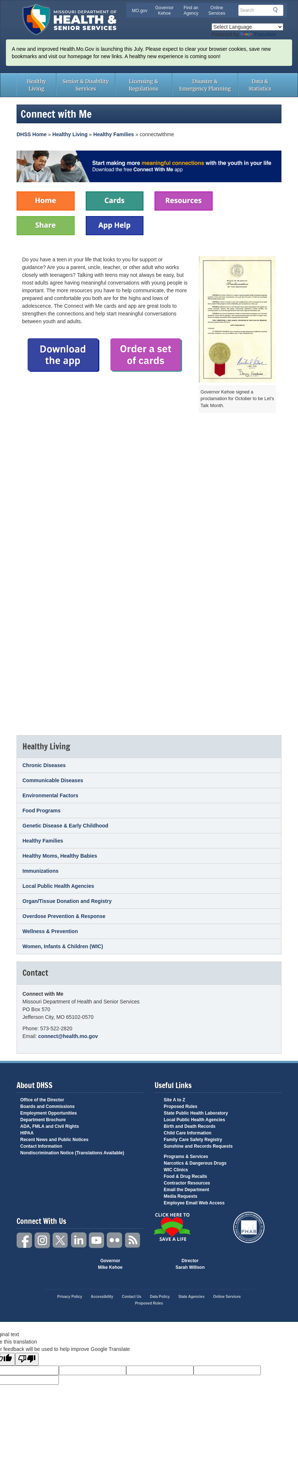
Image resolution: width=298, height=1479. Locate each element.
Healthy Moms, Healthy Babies (59, 856)
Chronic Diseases (44, 765)
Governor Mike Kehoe (110, 1264)
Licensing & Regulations (143, 85)
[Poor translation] (27, 1359)
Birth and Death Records (190, 1126)
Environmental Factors (50, 795)
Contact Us (131, 1297)
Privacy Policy (69, 1297)
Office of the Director (42, 1099)
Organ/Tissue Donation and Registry (66, 901)
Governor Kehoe (164, 10)
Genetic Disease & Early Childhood (65, 826)
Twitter (61, 1240)
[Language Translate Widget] (247, 27)
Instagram (43, 1240)
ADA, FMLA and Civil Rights (49, 1126)
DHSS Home (32, 134)
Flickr (115, 1240)
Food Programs (41, 810)
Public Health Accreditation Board (249, 1227)
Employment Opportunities (48, 1113)
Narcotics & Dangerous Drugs (195, 1163)
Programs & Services (186, 1156)
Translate (258, 34)
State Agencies (191, 1297)
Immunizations (40, 871)
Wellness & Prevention (50, 931)
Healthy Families (113, 134)
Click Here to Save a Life (172, 1227)
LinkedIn (79, 1240)
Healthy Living (36, 85)
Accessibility (102, 1297)
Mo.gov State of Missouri (149, 1264)
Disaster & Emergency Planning (205, 85)
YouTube (97, 1240)
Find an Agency (191, 10)
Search (277, 10)
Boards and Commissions (47, 1106)
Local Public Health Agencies (58, 886)
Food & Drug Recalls (185, 1176)
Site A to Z (174, 1099)
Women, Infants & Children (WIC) (62, 946)
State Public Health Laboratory (196, 1113)
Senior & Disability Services (86, 85)
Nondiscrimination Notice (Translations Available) (72, 1152)
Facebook (25, 1240)
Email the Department (186, 1189)
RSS (133, 1240)
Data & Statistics (259, 85)
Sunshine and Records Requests (198, 1146)
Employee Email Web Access (194, 1203)
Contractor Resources (187, 1183)
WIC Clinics (176, 1169)
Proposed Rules (180, 1106)
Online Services (216, 10)
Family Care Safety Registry (193, 1139)
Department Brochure (42, 1119)
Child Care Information (187, 1133)
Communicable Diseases (52, 780)
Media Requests (180, 1196)
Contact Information (41, 1146)
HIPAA (26, 1133)
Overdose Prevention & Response (64, 916)
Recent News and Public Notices (54, 1139)
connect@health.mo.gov (68, 1036)
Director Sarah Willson (190, 1264)
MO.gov (140, 10)
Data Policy (160, 1297)
